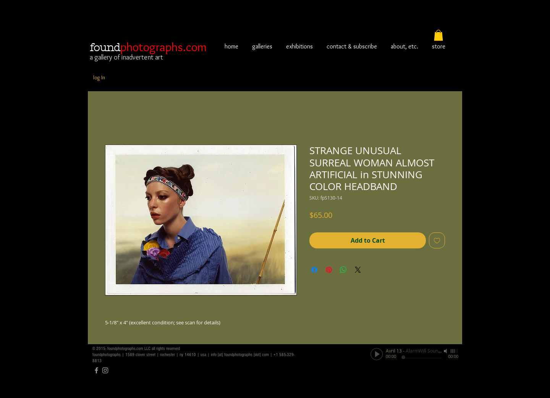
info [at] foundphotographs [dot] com (240, 354)
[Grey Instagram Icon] (105, 370)
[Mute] (446, 351)
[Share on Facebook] (314, 269)
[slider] (454, 351)
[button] (438, 35)
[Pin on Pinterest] (328, 269)
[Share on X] (357, 269)
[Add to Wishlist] (437, 240)
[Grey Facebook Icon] (96, 370)
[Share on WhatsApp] (343, 269)
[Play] (376, 354)
